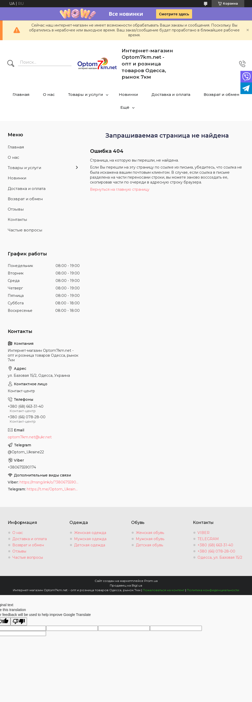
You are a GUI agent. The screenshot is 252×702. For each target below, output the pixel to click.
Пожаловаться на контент (163, 590)
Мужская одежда (90, 539)
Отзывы (16, 209)
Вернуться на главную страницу (119, 189)
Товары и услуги (85, 94)
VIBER (203, 532)
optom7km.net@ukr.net (30, 437)
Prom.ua (151, 581)
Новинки (128, 94)
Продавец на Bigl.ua (126, 585)
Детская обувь (149, 545)
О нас (49, 94)
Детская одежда (89, 545)
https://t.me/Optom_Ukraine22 (53, 489)
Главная (21, 94)
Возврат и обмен (221, 94)
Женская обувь (150, 532)
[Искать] (10, 64)
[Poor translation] (19, 621)
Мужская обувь (150, 539)
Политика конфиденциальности (213, 590)
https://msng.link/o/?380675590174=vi (50, 482)
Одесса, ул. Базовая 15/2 (219, 557)
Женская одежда (90, 532)
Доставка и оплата (170, 94)
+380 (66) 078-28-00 (216, 551)
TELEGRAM (208, 539)
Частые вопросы (25, 230)
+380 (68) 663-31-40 (215, 545)
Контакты (17, 219)
